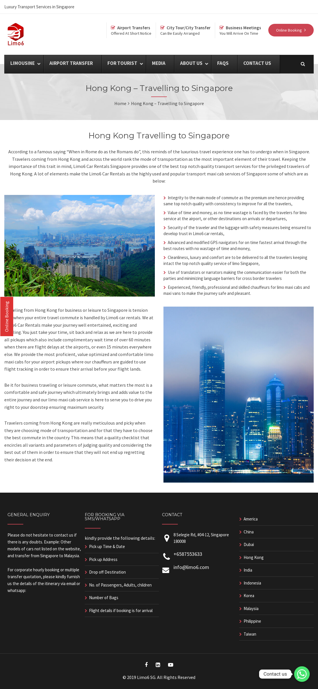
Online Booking (6, 316)
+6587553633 (188, 554)
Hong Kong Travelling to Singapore (159, 135)
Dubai (249, 544)
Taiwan (250, 634)
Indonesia (252, 583)
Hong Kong (254, 557)
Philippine (252, 621)
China (249, 532)
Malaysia (251, 608)
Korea (249, 595)
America (251, 519)
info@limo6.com (191, 567)
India (248, 570)
